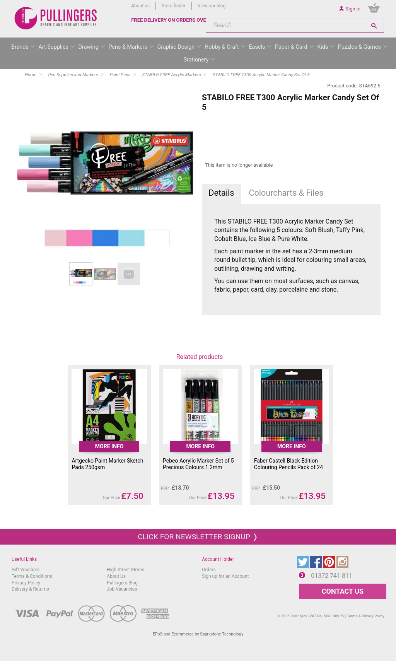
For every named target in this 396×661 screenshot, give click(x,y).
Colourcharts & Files (286, 193)
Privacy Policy (26, 583)
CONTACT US (343, 591)
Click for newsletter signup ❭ (198, 536)
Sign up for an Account (225, 576)
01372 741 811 (331, 575)
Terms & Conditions (32, 576)
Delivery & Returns (30, 589)
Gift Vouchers (26, 569)
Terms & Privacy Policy (365, 616)
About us (140, 6)
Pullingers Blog (122, 583)
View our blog (212, 6)
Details (221, 193)
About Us (116, 576)
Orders (209, 569)
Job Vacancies (122, 589)
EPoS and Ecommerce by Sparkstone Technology (198, 634)
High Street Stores (125, 569)
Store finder (174, 6)
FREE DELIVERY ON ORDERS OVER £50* (176, 20)
